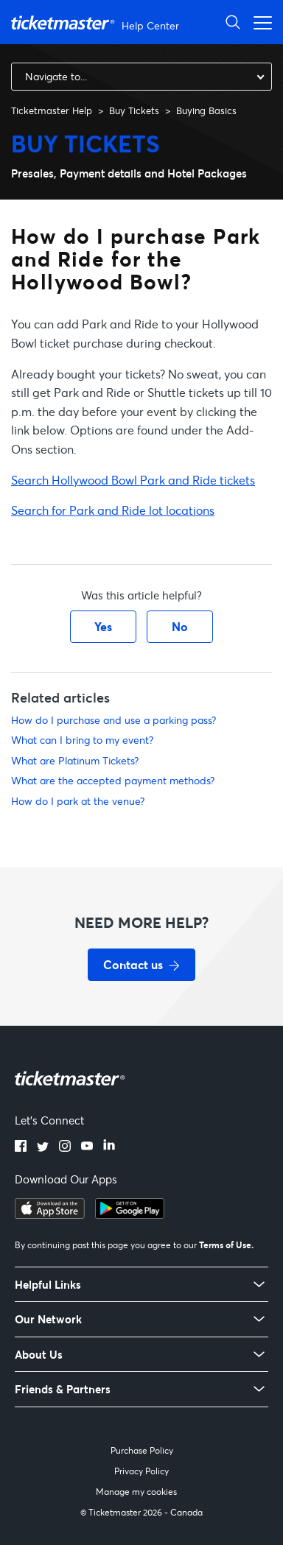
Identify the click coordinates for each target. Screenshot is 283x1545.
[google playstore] (129, 1214)
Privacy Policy (141, 1471)
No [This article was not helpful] (180, 626)
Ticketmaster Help (51, 110)
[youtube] (87, 1147)
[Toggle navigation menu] (258, 21)
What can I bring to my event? (82, 740)
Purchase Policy (142, 1450)
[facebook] (21, 1147)
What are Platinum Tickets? (75, 760)
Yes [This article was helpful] (103, 626)
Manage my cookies (136, 1491)
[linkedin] (109, 1147)
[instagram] (65, 1147)
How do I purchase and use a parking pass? (113, 720)
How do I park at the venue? (77, 801)
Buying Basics (206, 110)
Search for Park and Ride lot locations (112, 510)
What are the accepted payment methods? (112, 780)
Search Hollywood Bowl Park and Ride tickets (133, 480)
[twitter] (43, 1147)
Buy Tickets (134, 110)
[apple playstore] (50, 1214)
